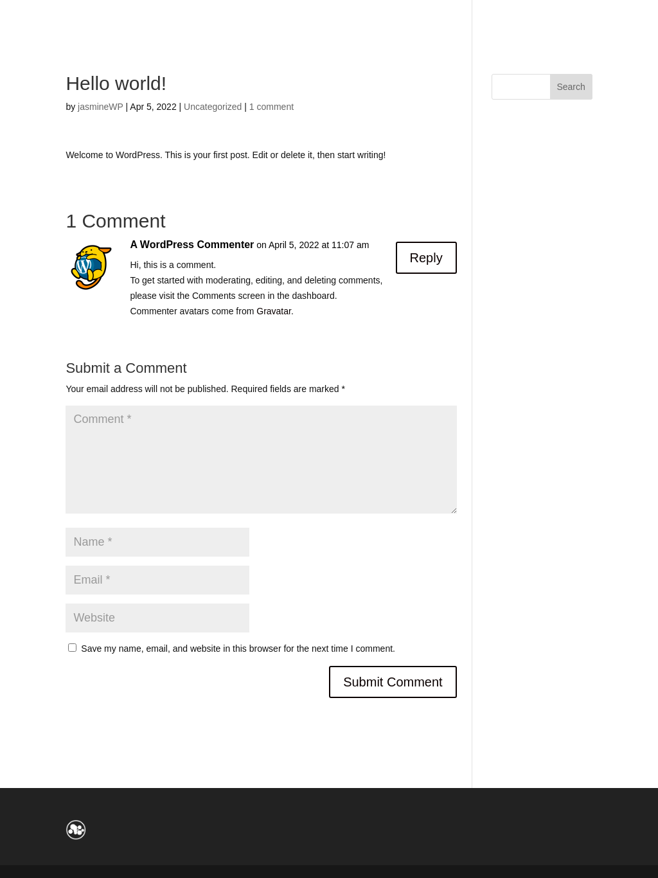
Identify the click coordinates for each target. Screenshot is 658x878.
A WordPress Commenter (192, 244)
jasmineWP (100, 107)
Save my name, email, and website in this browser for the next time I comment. (238, 648)
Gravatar (273, 311)
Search (570, 87)
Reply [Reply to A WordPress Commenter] (426, 258)
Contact (192, 14)
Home (40, 14)
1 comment (271, 107)
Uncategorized (213, 107)
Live (138, 14)
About (91, 14)
